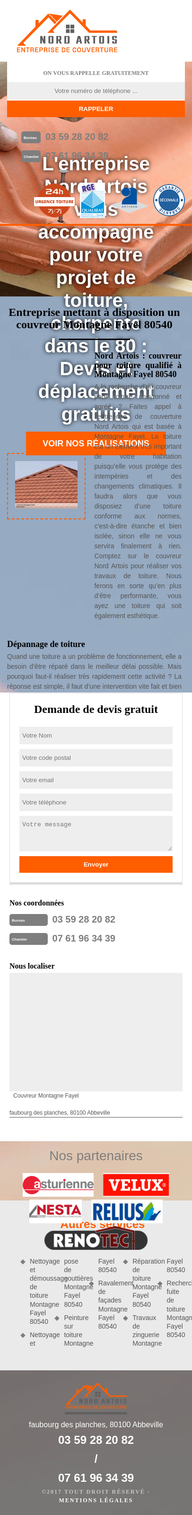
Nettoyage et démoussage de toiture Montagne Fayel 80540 (39, 1291)
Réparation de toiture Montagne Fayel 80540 (141, 1282)
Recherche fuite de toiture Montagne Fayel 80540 (176, 1309)
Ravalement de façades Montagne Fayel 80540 (107, 1304)
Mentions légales (96, 1500)
